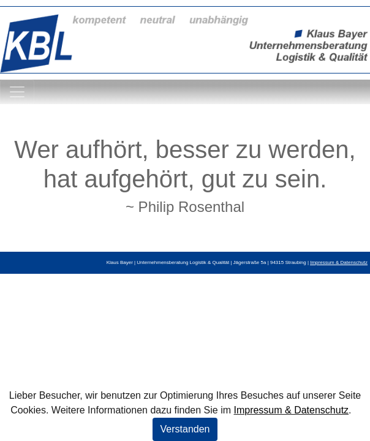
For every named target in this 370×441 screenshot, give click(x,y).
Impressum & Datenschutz (291, 410)
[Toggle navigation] (17, 92)
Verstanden (185, 429)
